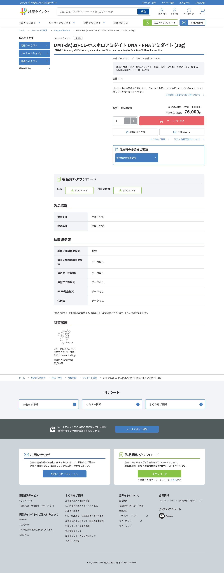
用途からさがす (27, 22)
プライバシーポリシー (129, 515)
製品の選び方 (120, 22)
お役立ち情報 (30, 404)
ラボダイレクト (26, 500)
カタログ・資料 (149, 2)
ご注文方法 (24, 524)
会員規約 (123, 510)
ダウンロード (81, 190)
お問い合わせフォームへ (64, 474)
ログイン (162, 13)
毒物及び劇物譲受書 (126, 157)
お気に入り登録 (137, 132)
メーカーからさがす (60, 22)
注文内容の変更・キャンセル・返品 (81, 505)
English (192, 500)
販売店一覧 (185, 2)
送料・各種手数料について (187, 139)
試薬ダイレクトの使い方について (80, 535)
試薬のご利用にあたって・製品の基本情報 (84, 520)
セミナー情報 (168, 2)
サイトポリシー (126, 520)
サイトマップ (125, 525)
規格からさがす (92, 22)
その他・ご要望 (72, 541)
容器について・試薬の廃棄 (77, 525)
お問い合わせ (183, 132)
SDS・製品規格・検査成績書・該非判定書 (84, 515)
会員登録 (174, 13)
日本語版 (183, 500)
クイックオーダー (189, 13)
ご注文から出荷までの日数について (183, 94)
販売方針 (23, 519)
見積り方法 (24, 534)
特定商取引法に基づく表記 (131, 505)
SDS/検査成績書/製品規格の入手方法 (35, 529)
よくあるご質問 (157, 139)
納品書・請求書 (72, 510)
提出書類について (73, 530)
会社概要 (123, 500)
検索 (143, 11)
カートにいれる (175, 121)
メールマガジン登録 (136, 429)
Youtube (169, 515)
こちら (173, 479)
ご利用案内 (200, 2)
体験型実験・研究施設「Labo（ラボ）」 (37, 505)
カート (202, 13)
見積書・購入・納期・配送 (77, 500)
